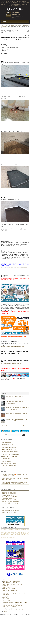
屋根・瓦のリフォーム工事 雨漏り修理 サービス (14, 581)
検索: (6, 434)
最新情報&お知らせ (7, 25)
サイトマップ (6, 611)
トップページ (6, 579)
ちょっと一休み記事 (6, 461)
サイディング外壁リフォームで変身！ (10, 503)
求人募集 (11, 609)
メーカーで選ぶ (6, 600)
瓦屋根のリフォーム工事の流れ (9, 492)
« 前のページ (4, 425)
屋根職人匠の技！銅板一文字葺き (9, 499)
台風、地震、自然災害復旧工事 (9, 465)
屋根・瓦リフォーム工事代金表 (10, 590)
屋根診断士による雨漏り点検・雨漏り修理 (12, 602)
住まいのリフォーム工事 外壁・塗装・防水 (12, 604)
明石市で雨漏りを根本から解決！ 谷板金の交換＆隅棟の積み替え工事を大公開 (15, 479)
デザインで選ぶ (6, 598)
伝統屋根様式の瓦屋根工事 (8, 498)
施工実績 (5, 609)
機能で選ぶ (5, 597)
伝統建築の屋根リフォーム (8, 495)
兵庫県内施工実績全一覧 (7, 444)
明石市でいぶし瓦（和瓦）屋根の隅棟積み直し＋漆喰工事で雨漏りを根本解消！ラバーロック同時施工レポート (15, 483)
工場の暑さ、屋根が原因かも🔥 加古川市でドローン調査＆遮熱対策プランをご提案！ (15, 475)
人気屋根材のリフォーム (7, 458)
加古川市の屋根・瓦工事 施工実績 (10, 451)
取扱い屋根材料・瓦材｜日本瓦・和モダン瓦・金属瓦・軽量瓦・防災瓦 (15, 594)
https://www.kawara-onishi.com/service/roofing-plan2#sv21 (14, 267)
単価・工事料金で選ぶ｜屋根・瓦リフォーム (12, 584)
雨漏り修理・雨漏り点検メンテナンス (10, 454)
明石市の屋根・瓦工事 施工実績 (9, 447)
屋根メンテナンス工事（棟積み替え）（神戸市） (17, 413)
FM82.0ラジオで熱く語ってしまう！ (10, 512)
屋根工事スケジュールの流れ (9, 588)
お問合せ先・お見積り (20, 609)
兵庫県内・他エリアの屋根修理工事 (17, 25)
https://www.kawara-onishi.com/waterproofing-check (12, 346)
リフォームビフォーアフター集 (9, 463)
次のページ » (26, 425)
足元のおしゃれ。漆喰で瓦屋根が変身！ (11, 501)
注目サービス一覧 (6, 585)
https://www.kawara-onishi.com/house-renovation (12, 355)
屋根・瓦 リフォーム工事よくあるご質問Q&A (12, 605)
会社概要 (26, 602)
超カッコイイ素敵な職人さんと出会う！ (11, 510)
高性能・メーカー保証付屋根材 (9, 493)
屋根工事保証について (7, 587)
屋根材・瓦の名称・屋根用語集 (9, 606)
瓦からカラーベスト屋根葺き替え (9, 496)
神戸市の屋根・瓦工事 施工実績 (9, 449)
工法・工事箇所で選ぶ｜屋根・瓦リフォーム (12, 582)
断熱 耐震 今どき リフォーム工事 (9, 456)
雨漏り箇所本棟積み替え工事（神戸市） (15, 396)
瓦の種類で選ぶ (6, 596)
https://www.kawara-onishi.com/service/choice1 (11, 363)
